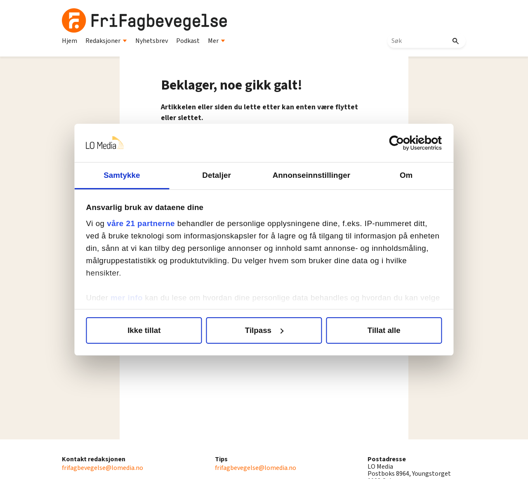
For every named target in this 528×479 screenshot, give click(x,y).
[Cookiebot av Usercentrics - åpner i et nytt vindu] (402, 143)
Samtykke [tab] (124, 175)
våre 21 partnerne (145, 223)
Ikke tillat (146, 330)
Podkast (188, 40)
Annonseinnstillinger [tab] (310, 175)
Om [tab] (403, 175)
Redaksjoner (106, 40)
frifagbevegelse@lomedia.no (102, 467)
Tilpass (264, 330)
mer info (130, 297)
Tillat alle (381, 330)
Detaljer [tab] (217, 175)
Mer (216, 40)
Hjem (69, 40)
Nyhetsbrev (151, 40)
